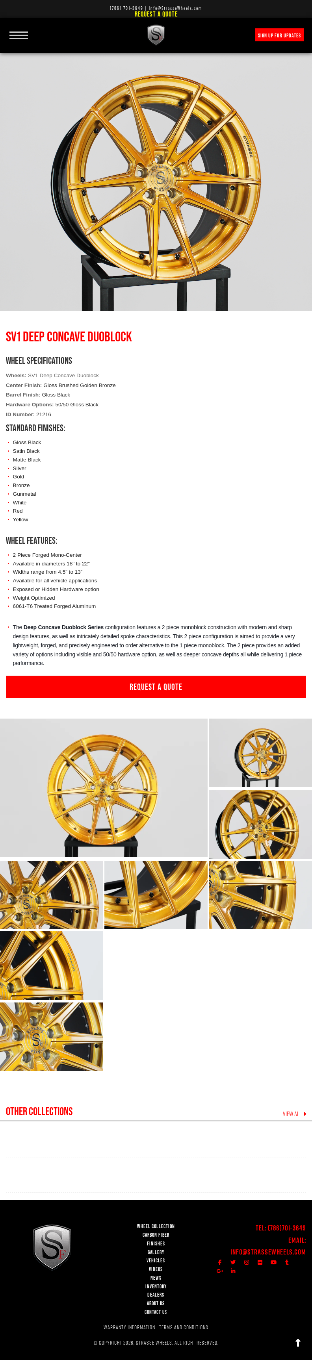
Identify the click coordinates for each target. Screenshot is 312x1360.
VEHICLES (156, 1261)
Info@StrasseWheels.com (268, 1252)
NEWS (156, 1278)
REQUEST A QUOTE (156, 686)
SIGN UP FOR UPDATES (279, 35)
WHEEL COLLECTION (156, 1226)
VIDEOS (156, 1269)
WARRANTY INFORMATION (129, 1327)
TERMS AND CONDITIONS (183, 1327)
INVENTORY (156, 1287)
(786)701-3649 (287, 1228)
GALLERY (156, 1252)
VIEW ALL (294, 1114)
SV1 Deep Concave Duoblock (63, 375)
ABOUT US (156, 1303)
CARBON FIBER (156, 1235)
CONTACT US (156, 1312)
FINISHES (156, 1244)
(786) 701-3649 (126, 8)
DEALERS (155, 1295)
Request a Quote (156, 14)
